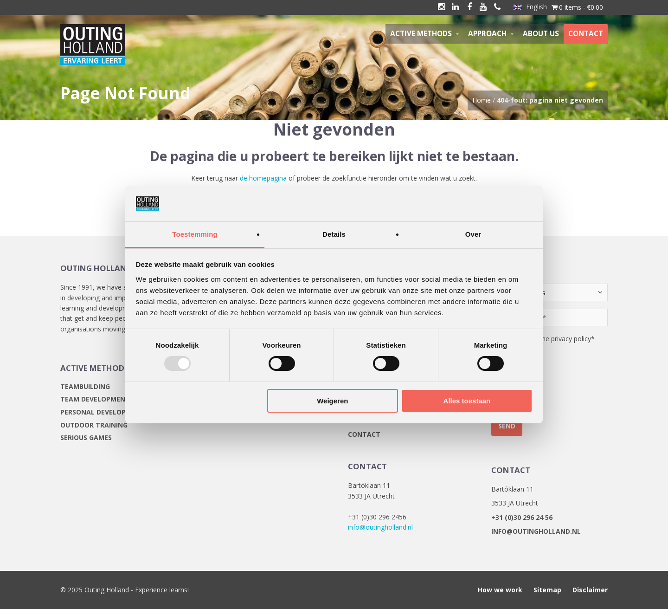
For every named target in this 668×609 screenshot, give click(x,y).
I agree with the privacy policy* (548, 338)
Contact (364, 434)
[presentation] (561, 385)
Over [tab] (473, 234)
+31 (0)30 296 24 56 (521, 517)
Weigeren (332, 401)
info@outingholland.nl (380, 527)
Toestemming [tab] (195, 234)
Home (481, 100)
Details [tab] (334, 234)
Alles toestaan (467, 401)
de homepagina (263, 178)
